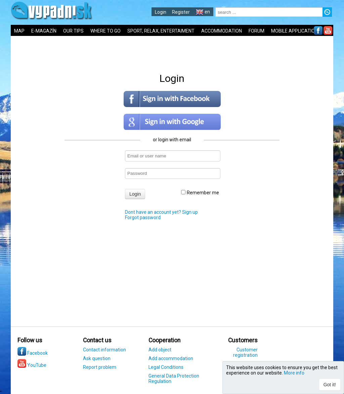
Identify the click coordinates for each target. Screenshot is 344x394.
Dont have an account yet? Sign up (161, 212)
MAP (19, 31)
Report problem (99, 367)
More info (294, 373)
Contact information (104, 349)
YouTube (31, 365)
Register (181, 12)
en (203, 11)
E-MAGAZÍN (43, 31)
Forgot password (143, 217)
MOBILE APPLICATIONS (296, 31)
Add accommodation (170, 358)
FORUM (256, 31)
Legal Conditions (165, 367)
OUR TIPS (73, 31)
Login (160, 12)
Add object (159, 349)
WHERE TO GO (105, 31)
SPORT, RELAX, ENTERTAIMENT (161, 31)
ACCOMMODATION (221, 31)
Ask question (97, 358)
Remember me (200, 192)
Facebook (32, 353)
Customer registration (245, 352)
